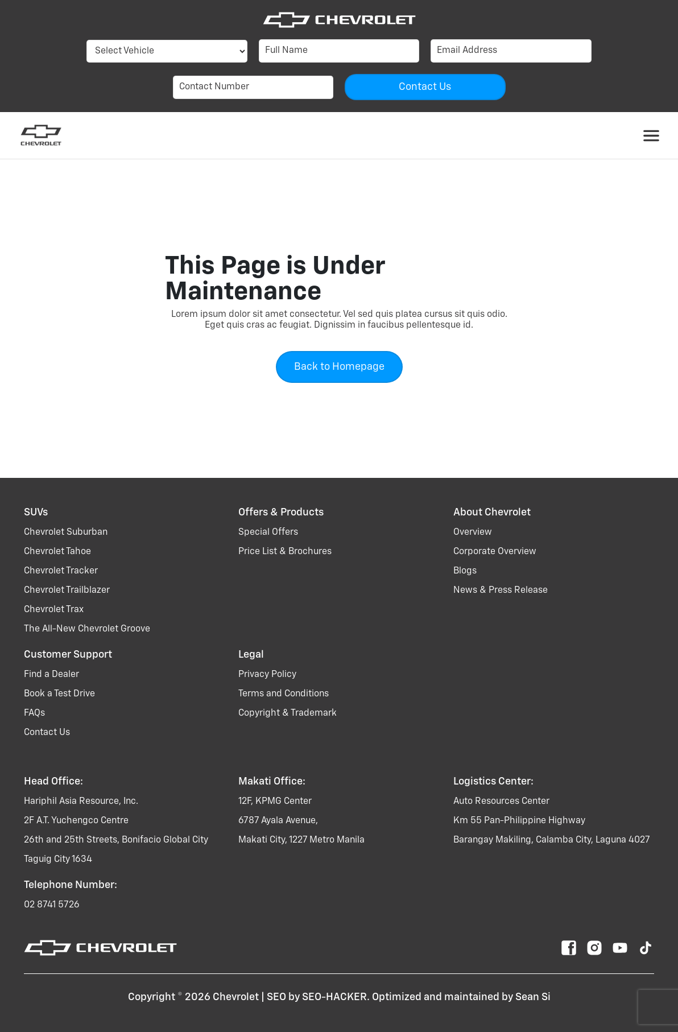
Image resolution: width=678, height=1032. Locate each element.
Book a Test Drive (59, 694)
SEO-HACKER (334, 997)
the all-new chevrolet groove (87, 629)
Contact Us (47, 732)
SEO (276, 997)
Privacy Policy (267, 674)
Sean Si (533, 997)
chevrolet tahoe (57, 551)
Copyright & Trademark (287, 713)
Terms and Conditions (283, 694)
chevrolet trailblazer (67, 590)
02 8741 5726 (52, 905)
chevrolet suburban (66, 532)
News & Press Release (500, 590)
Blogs (465, 571)
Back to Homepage (339, 367)
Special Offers (268, 532)
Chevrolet (236, 997)
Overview (472, 532)
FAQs (34, 713)
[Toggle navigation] (651, 135)
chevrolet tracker (61, 571)
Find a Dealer (51, 674)
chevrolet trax (54, 609)
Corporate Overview (494, 551)
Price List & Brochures (285, 551)
